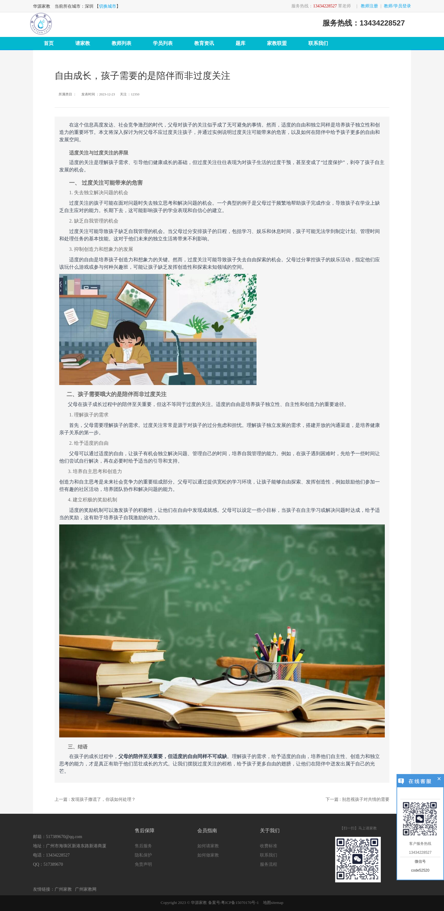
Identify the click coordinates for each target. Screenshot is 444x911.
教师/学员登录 (397, 6)
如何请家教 (208, 846)
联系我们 (318, 43)
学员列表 (163, 43)
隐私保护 (143, 855)
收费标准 (268, 846)
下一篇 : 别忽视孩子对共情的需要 (357, 799)
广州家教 (63, 889)
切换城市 (107, 6)
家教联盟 (277, 43)
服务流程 (268, 864)
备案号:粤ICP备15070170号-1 (233, 902)
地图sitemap (273, 902)
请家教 (82, 43)
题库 (240, 43)
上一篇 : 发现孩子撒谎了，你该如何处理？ (95, 799)
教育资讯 (204, 43)
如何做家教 (208, 855)
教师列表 (121, 43)
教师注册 (369, 6)
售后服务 (143, 846)
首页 (49, 43)
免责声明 (143, 864)
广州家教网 (86, 889)
